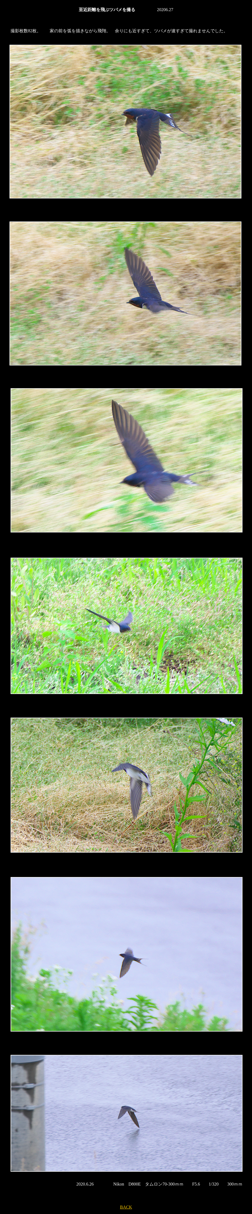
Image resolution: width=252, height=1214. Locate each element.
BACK (126, 1207)
